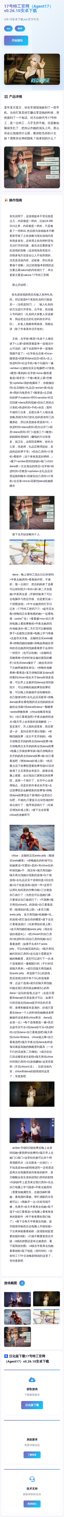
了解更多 (32, 1454)
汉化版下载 (32, 1405)
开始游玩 (17, 40)
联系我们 (32, 1504)
